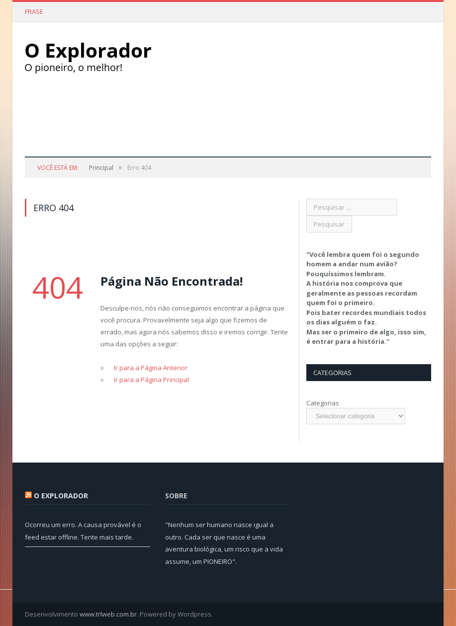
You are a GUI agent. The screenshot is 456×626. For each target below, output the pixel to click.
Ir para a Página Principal (151, 379)
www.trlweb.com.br (108, 614)
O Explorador (61, 495)
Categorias (322, 402)
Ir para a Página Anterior (150, 367)
